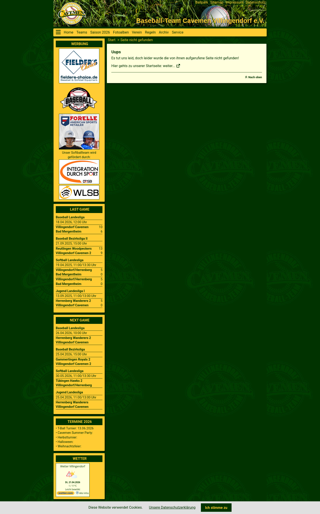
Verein (137, 32)
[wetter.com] (65, 494)
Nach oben (255, 77)
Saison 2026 (100, 32)
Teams (81, 32)
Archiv (164, 32)
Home (68, 32)
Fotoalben (121, 32)
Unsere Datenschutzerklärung (172, 507)
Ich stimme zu (216, 508)
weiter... (171, 66)
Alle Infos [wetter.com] (82, 493)
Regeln (150, 32)
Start (111, 40)
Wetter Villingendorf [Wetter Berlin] (72, 466)
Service (177, 32)
